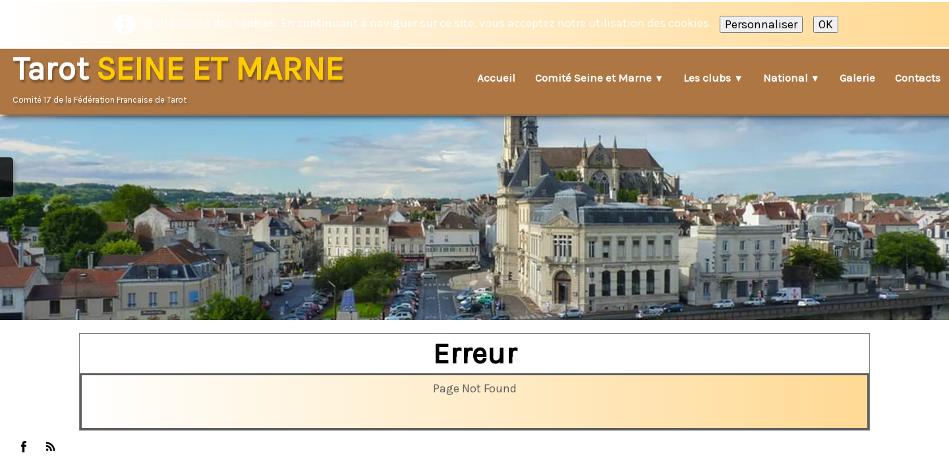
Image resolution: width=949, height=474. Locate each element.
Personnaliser (761, 24)
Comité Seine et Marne (599, 77)
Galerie (857, 77)
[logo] (182, 79)
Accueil (496, 77)
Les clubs (713, 77)
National (791, 77)
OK (826, 24)
